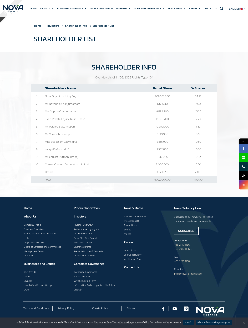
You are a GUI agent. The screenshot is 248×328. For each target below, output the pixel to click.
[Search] (221, 8)
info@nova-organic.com (188, 274)
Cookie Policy (100, 308)
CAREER (194, 8)
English (237, 9)
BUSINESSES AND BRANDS (72, 8)
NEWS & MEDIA (177, 8)
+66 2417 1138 (182, 261)
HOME (34, 8)
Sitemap (132, 308)
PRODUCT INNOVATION (101, 8)
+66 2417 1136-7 (183, 249)
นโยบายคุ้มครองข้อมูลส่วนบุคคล (214, 322)
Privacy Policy (66, 308)
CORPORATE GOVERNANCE (149, 8)
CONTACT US (210, 8)
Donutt (27, 276)
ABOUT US (47, 8)
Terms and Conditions (36, 308)
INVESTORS (123, 8)
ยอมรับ (188, 322)
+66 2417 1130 (182, 244)
